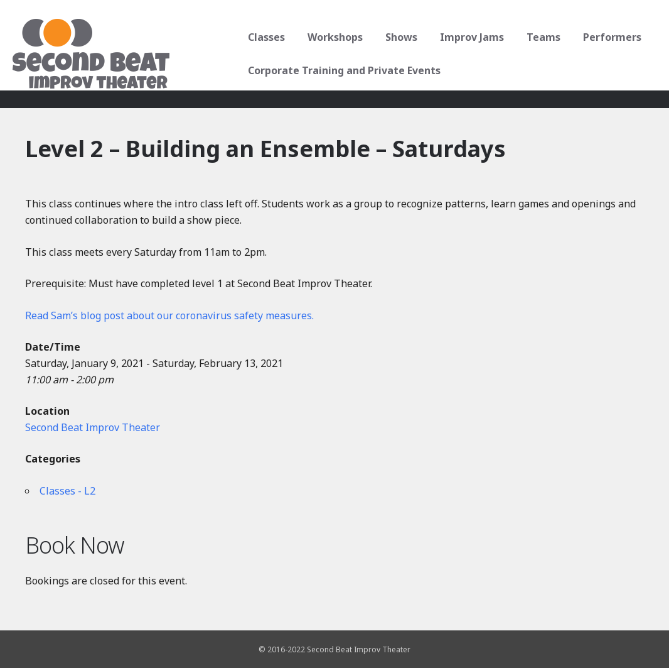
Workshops (333, 37)
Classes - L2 (67, 491)
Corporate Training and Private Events (343, 70)
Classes (265, 37)
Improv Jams (471, 37)
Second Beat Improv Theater (92, 427)
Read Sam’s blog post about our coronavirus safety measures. (169, 315)
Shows (400, 37)
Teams (542, 37)
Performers (611, 37)
